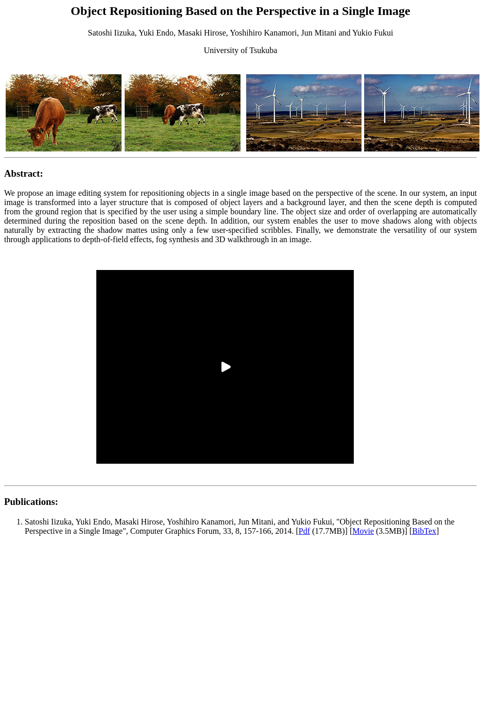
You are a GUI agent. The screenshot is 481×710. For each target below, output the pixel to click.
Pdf (304, 531)
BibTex (424, 531)
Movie (363, 531)
